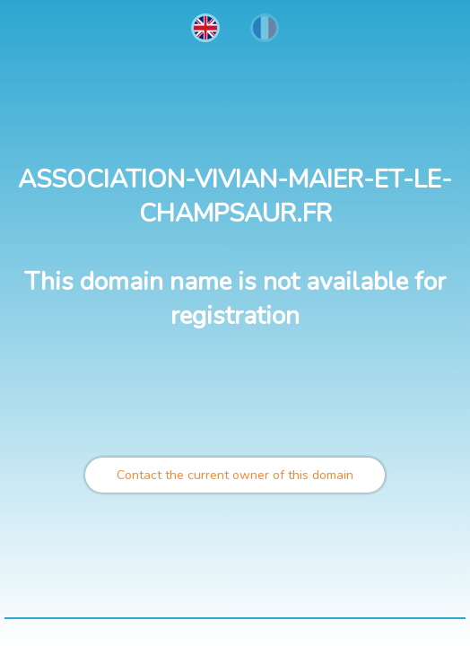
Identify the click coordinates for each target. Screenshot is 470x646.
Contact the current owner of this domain (235, 475)
